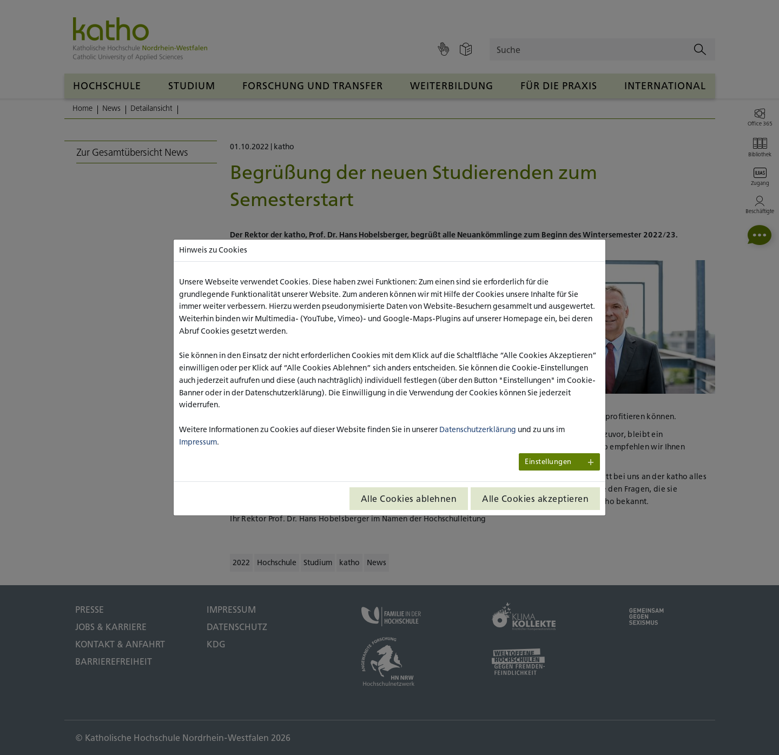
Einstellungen (548, 461)
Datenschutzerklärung (477, 429)
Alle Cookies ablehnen (409, 498)
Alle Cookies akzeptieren (535, 498)
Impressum (198, 442)
